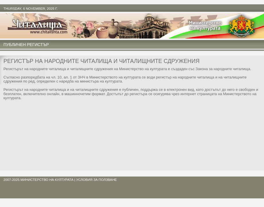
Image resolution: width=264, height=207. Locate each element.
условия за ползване (96, 179)
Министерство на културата (46, 179)
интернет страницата (198, 94)
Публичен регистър (26, 44)
